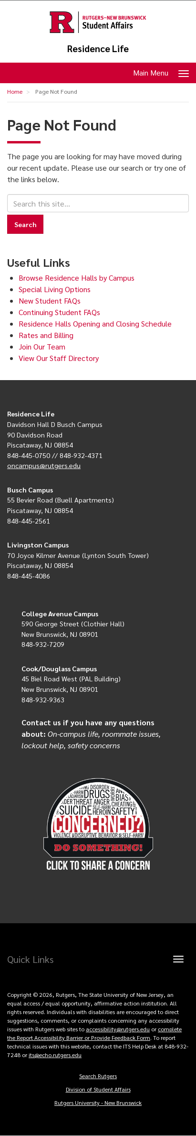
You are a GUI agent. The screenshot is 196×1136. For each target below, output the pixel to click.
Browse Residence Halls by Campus (76, 278)
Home (14, 91)
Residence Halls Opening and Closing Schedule (95, 323)
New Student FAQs (50, 300)
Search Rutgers (98, 1076)
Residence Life (98, 49)
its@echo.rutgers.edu (55, 1055)
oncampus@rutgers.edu (44, 465)
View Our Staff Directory (59, 358)
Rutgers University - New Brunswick (98, 1102)
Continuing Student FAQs (59, 312)
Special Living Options (55, 289)
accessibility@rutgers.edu (118, 1029)
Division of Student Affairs (98, 1089)
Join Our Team (42, 346)
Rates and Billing (46, 335)
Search (25, 224)
